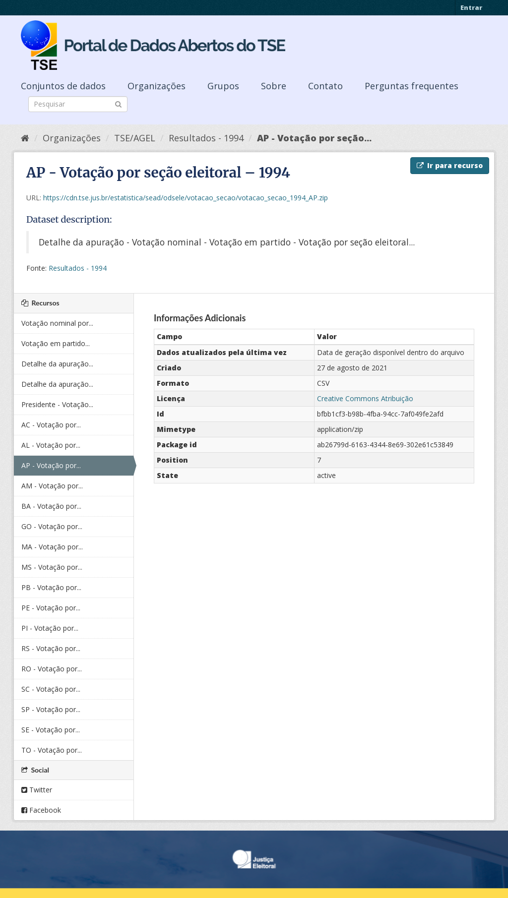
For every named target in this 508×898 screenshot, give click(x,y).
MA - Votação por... (52, 546)
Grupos (223, 86)
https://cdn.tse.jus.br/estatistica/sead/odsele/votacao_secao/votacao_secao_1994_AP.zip (185, 197)
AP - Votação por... (51, 465)
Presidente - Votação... (57, 404)
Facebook (41, 810)
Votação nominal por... (57, 323)
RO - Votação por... (51, 668)
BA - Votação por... (51, 506)
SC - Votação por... (50, 689)
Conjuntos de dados (63, 86)
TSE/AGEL (134, 138)
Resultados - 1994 (206, 138)
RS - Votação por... (50, 648)
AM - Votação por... (52, 485)
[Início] (25, 138)
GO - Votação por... (51, 526)
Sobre (273, 86)
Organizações (156, 86)
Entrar (471, 7)
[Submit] (118, 103)
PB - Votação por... (51, 587)
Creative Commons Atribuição (365, 398)
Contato (325, 86)
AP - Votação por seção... (314, 138)
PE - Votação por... (50, 607)
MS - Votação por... (51, 567)
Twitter (36, 789)
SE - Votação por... (50, 729)
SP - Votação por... (50, 709)
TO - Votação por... (51, 750)
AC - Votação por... (51, 424)
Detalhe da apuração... (57, 363)
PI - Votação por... (49, 628)
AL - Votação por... (50, 445)
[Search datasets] (77, 104)
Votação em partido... (55, 343)
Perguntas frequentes (411, 86)
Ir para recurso (450, 165)
